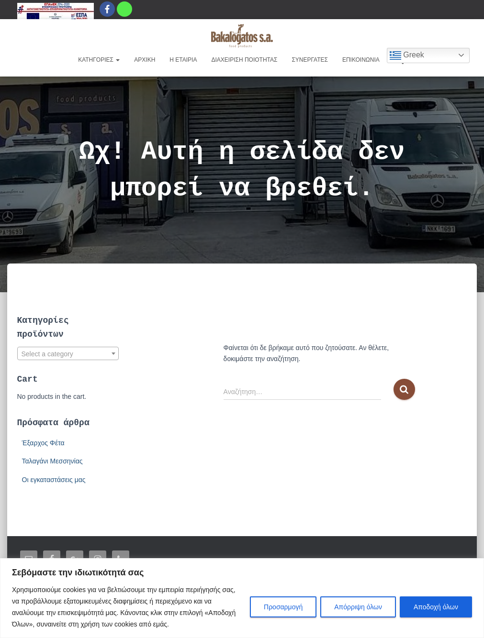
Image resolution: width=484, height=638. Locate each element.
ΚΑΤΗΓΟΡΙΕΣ (99, 59)
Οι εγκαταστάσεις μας (54, 480)
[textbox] (68, 354)
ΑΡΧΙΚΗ (144, 59)
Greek (407, 55)
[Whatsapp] (124, 9)
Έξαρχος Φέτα (43, 443)
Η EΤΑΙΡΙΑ (183, 59)
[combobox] (68, 353)
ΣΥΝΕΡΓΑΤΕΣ (309, 59)
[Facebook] (107, 9)
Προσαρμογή (283, 607)
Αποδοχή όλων (436, 607)
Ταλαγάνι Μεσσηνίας (52, 461)
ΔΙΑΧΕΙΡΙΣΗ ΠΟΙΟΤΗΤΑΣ (244, 59)
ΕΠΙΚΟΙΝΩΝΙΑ (361, 59)
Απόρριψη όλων (358, 607)
